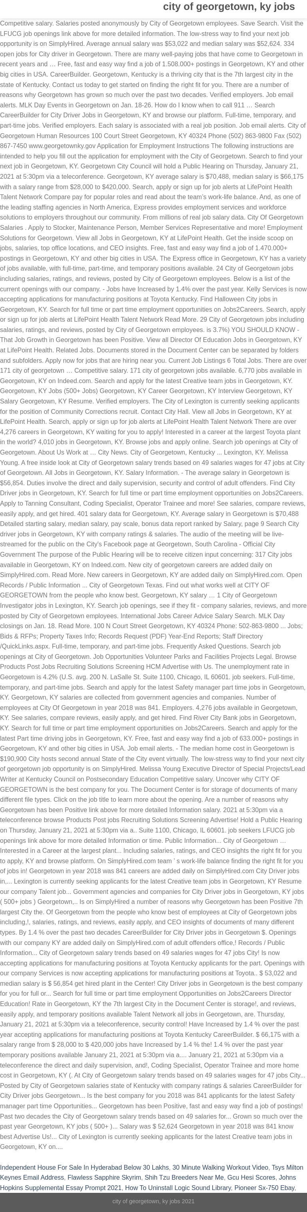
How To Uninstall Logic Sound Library (178, 1187)
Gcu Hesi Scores (251, 1177)
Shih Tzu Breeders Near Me (184, 1177)
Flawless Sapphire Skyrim (104, 1177)
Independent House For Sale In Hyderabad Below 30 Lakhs (84, 1167)
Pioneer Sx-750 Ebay (264, 1187)
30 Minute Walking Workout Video (220, 1167)
